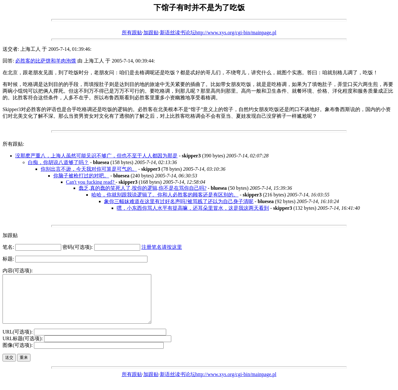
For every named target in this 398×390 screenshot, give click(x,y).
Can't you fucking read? (91, 182)
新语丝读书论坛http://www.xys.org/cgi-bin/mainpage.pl (218, 32)
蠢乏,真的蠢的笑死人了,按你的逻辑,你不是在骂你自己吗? (142, 188)
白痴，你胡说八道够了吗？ (58, 162)
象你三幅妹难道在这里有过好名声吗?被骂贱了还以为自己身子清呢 (178, 201)
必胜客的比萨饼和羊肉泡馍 (45, 60)
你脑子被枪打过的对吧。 (81, 175)
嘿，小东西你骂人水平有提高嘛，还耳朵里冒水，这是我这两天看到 (193, 208)
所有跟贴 (132, 32)
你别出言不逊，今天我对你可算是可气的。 (89, 169)
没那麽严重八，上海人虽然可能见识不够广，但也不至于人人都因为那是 (96, 155)
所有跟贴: (13, 144)
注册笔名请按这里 (161, 247)
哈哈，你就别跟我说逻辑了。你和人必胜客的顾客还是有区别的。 (164, 194)
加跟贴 (151, 32)
